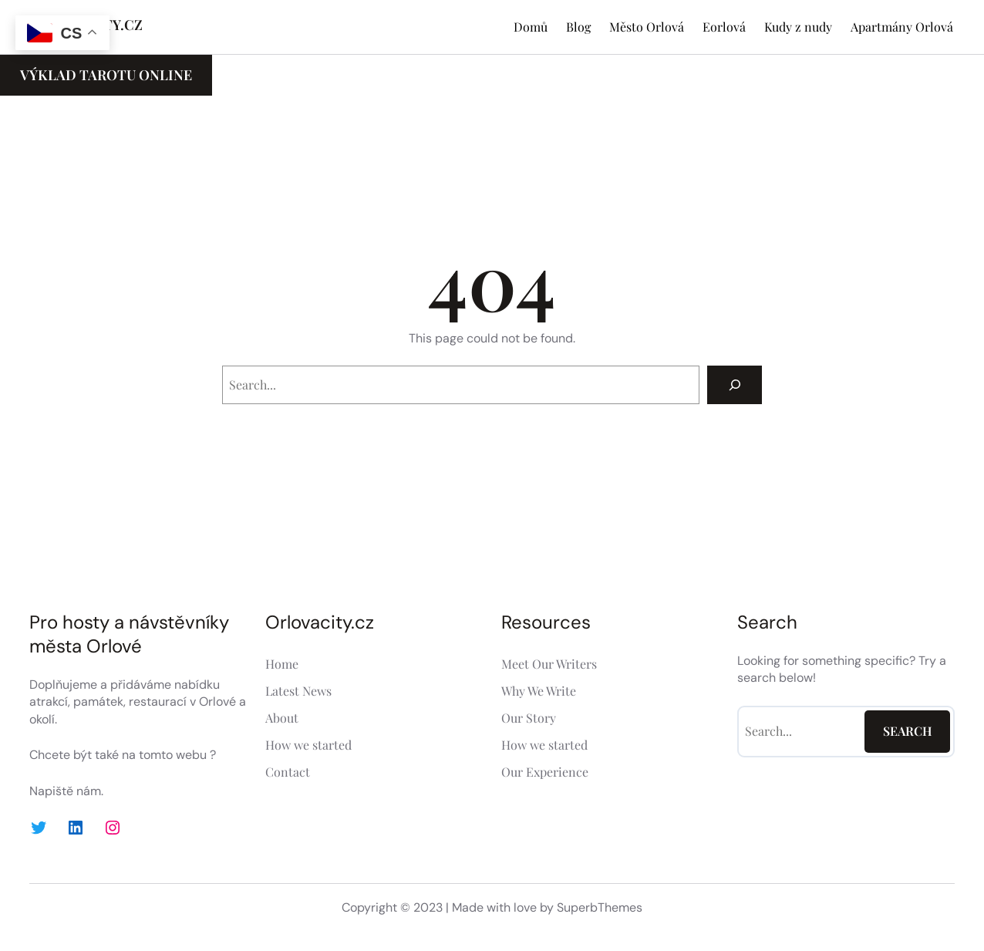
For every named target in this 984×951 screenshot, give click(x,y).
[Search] (734, 384)
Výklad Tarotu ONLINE (106, 75)
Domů (531, 27)
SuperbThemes (599, 907)
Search (907, 731)
